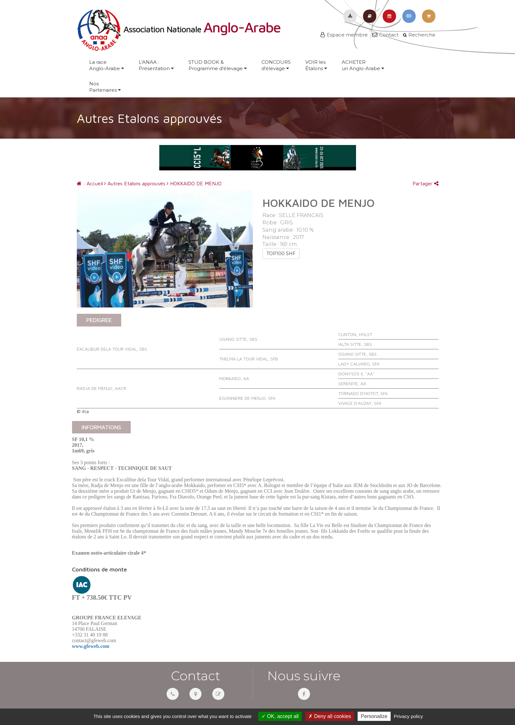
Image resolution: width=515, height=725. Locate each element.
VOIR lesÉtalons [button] (316, 65)
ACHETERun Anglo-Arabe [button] (363, 65)
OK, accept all (280, 716)
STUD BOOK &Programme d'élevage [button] (217, 65)
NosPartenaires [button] (105, 87)
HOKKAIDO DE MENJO (194, 183)
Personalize (374, 716)
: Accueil (90, 183)
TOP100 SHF (281, 253)
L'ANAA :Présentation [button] (156, 65)
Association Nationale (179, 29)
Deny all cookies (329, 716)
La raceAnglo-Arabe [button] (106, 65)
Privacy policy (408, 716)
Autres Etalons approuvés (134, 183)
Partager (426, 183)
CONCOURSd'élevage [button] (276, 65)
